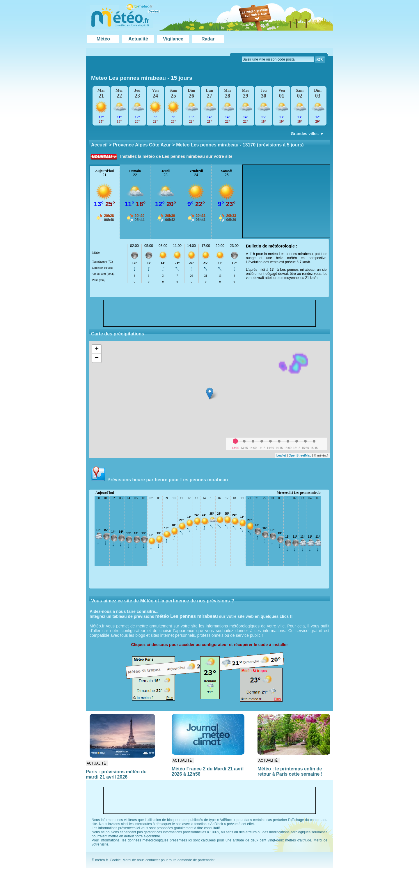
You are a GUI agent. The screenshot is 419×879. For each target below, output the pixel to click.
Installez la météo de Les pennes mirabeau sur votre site (176, 156)
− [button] (97, 358)
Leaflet (281, 455)
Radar (207, 38)
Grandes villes (307, 135)
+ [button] (97, 349)
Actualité (138, 38)
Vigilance (173, 38)
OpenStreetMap (300, 455)
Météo (103, 38)
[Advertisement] (286, 201)
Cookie (115, 860)
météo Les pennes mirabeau (186, 616)
